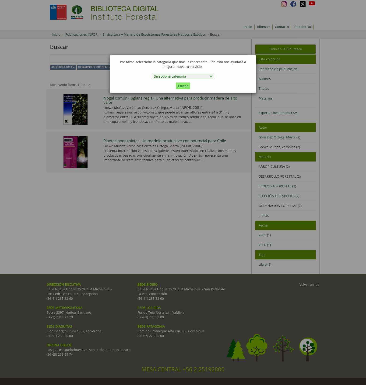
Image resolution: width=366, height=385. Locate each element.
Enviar (183, 86)
